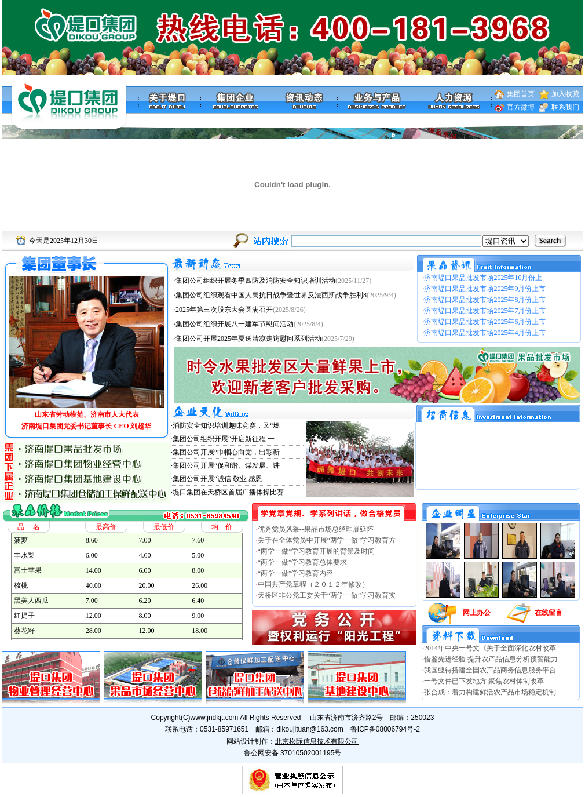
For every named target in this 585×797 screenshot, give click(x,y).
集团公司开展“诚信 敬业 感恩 (217, 479)
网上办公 (477, 613)
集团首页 (521, 94)
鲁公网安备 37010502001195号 (293, 753)
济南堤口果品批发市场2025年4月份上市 (485, 333)
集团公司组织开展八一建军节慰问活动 (235, 324)
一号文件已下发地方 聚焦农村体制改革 (484, 681)
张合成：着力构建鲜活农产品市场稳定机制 (490, 692)
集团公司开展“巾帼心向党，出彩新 (226, 452)
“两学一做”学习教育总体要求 (303, 562)
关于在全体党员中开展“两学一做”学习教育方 (327, 540)
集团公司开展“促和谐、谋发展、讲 (226, 465)
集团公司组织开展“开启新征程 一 (224, 439)
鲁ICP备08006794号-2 (385, 729)
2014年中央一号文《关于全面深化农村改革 (490, 648)
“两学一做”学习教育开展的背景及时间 (316, 551)
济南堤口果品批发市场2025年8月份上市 (485, 300)
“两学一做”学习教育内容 (296, 573)
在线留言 (548, 613)
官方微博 (521, 107)
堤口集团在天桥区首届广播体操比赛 (228, 492)
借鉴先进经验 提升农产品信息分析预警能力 (491, 659)
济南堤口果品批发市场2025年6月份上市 (485, 322)
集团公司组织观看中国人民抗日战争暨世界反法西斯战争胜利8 (271, 295)
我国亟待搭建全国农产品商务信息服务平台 (490, 670)
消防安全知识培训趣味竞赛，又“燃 (226, 425)
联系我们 (565, 107)
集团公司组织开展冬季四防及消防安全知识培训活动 (255, 280)
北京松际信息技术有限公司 (317, 741)
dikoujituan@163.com (309, 729)
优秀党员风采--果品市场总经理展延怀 (316, 529)
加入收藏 (565, 94)
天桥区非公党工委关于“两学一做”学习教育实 (327, 595)
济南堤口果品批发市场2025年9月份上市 (485, 289)
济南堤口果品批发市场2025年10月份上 (483, 278)
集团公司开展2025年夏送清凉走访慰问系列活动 (248, 338)
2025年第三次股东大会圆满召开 (224, 309)
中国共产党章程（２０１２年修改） (313, 584)
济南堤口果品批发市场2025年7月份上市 (485, 311)
